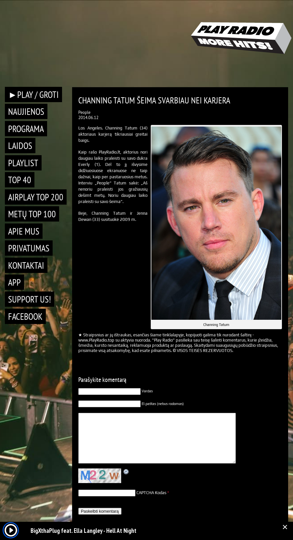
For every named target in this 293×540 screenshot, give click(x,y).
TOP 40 (19, 180)
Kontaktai (26, 265)
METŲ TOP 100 (32, 214)
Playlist (23, 163)
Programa (26, 129)
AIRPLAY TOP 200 (35, 197)
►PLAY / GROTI (33, 94)
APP (14, 282)
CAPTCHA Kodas (151, 492)
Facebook (25, 316)
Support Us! (29, 299)
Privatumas (28, 248)
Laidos (20, 146)
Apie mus (23, 231)
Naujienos (26, 111)
